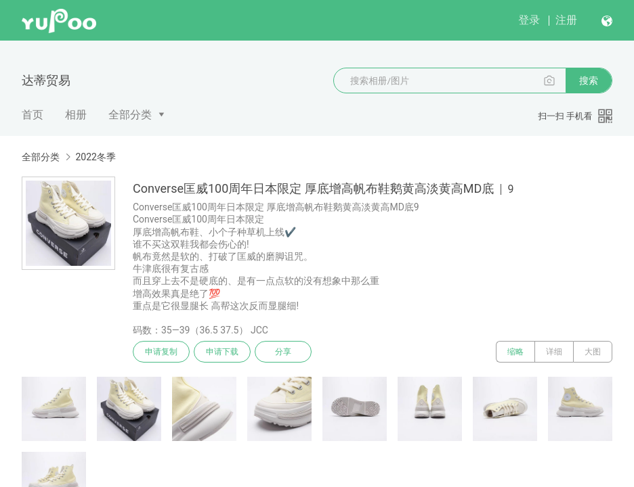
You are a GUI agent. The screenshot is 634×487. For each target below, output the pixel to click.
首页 (32, 114)
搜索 (588, 80)
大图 (593, 351)
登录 (529, 20)
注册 (566, 20)
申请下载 (222, 351)
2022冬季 (95, 157)
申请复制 (161, 351)
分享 (283, 351)
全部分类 (130, 114)
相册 (76, 114)
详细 (554, 351)
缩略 (515, 351)
